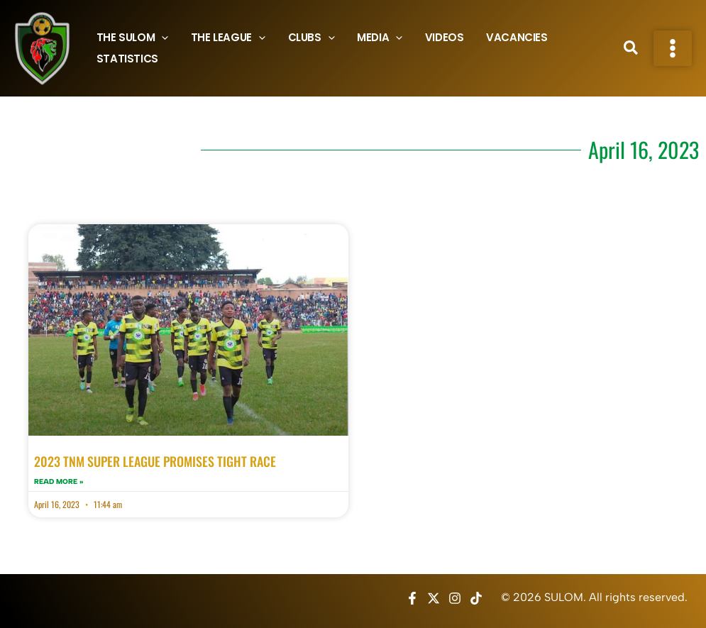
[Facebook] (412, 598)
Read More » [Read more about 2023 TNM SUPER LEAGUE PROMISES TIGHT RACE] (58, 481)
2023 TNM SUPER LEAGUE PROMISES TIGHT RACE (155, 461)
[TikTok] (476, 598)
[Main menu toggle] (672, 48)
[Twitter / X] (433, 598)
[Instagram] (454, 598)
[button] (160, 37)
